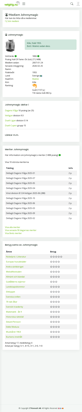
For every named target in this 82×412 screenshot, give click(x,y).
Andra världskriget (14, 266)
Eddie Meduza (12, 326)
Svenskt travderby (14, 306)
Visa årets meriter (13, 233)
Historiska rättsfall (15, 316)
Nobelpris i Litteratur (16, 256)
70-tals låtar (11, 301)
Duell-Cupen (11, 125)
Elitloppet (10, 291)
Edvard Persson (13, 321)
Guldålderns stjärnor (15, 281)
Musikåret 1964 (13, 331)
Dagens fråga (11, 110)
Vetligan (9, 115)
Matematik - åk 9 (14, 311)
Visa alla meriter (12, 227)
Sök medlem (12, 21)
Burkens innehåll (14, 336)
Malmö (35, 79)
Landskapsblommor (15, 286)
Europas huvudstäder (16, 261)
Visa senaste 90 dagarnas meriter (20, 230)
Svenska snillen (13, 296)
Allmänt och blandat (15, 276)
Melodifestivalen (14, 271)
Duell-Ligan (10, 120)
